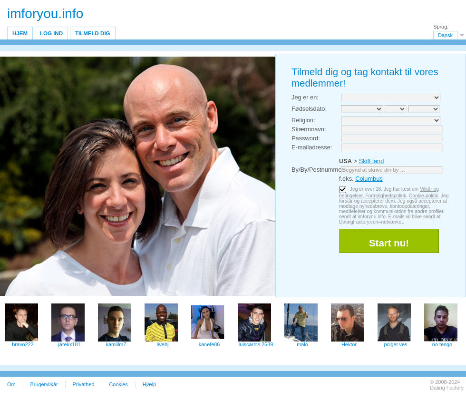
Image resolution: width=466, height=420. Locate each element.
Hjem (20, 33)
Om (11, 384)
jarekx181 (69, 344)
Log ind (51, 33)
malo (302, 344)
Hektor (349, 344)
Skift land (371, 161)
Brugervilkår (44, 384)
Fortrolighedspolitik (385, 195)
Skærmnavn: (308, 129)
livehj (163, 344)
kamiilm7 (116, 344)
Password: (305, 138)
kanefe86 (209, 344)
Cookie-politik (423, 195)
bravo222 (22, 344)
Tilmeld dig (92, 33)
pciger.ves (396, 344)
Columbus (369, 178)
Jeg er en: (305, 97)
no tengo (442, 344)
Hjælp (149, 384)
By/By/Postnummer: (318, 169)
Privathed (84, 384)
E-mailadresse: (311, 147)
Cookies (118, 384)
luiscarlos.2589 (256, 344)
